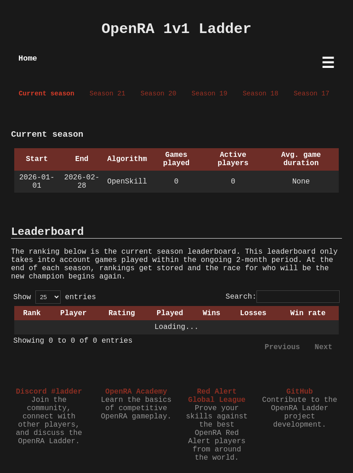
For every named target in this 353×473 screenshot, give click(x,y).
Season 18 (261, 93)
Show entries (54, 297)
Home (27, 58)
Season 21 (107, 93)
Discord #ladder (49, 392)
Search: (283, 297)
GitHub (299, 392)
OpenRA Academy (136, 392)
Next (323, 347)
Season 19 (210, 93)
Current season (46, 93)
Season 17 (312, 93)
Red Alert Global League (216, 396)
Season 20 (158, 93)
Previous (282, 347)
